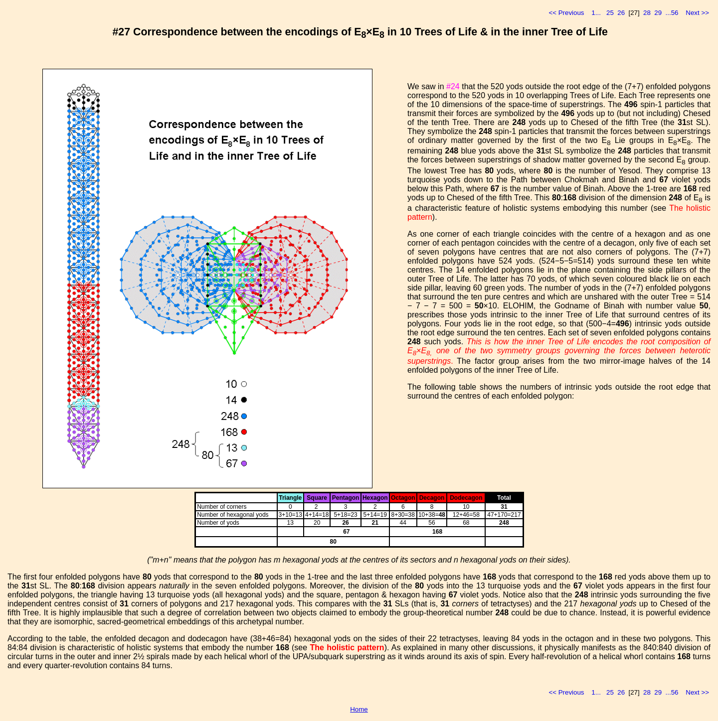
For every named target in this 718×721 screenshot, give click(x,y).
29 (658, 12)
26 (621, 12)
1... (596, 12)
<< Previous (566, 12)
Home (359, 709)
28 (647, 12)
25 (610, 12)
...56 (672, 12)
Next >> (697, 12)
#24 (453, 86)
